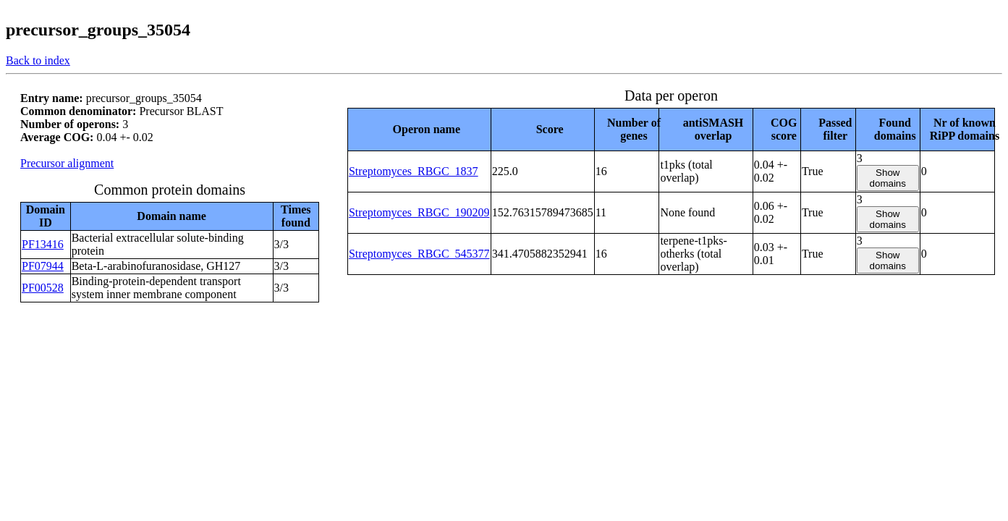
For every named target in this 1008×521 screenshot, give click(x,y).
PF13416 (43, 244)
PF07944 (43, 266)
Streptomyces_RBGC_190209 (419, 212)
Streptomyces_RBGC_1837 (413, 171)
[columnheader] (419, 129)
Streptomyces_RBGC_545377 (419, 253)
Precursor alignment (67, 163)
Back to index (38, 60)
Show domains (888, 178)
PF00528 (43, 287)
